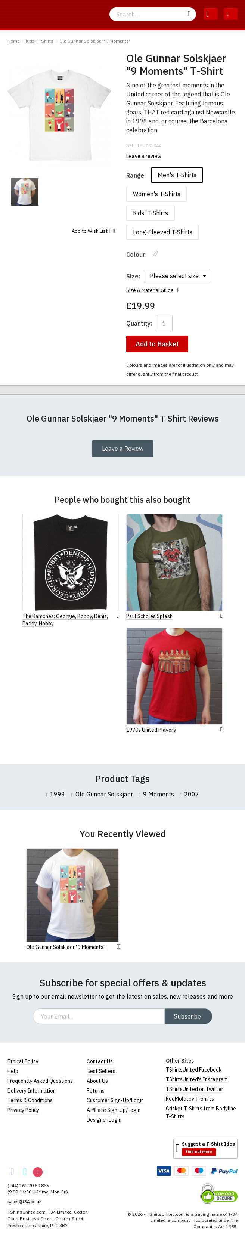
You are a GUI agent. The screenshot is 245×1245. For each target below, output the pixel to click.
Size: (133, 276)
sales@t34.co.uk (24, 1201)
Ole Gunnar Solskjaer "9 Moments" (95, 41)
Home (13, 41)
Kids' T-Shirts (39, 41)
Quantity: (139, 323)
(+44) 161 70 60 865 (28, 1185)
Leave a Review (122, 448)
